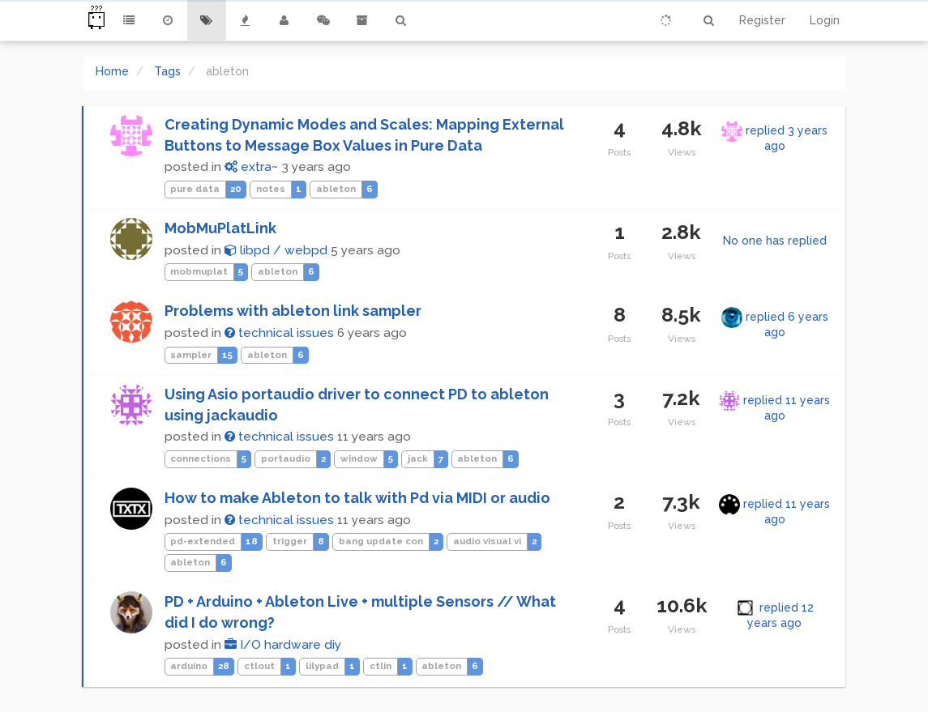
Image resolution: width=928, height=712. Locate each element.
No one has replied (775, 240)
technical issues (279, 333)
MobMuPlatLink (220, 228)
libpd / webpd (276, 250)
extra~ (251, 167)
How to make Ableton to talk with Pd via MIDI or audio (357, 497)
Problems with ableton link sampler (293, 310)
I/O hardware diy (283, 644)
